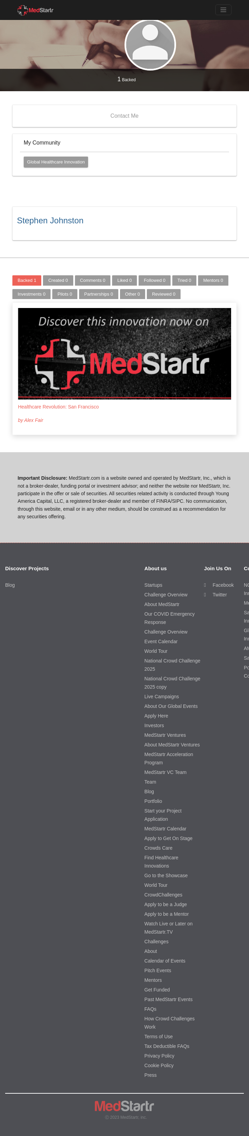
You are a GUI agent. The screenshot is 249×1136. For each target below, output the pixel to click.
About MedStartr (162, 604)
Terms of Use (158, 1036)
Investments (31, 294)
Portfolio (153, 801)
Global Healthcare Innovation (56, 161)
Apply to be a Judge (165, 904)
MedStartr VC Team (165, 772)
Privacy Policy (159, 1056)
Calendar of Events (164, 961)
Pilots (64, 294)
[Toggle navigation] (223, 9)
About (150, 951)
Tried (184, 280)
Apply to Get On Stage (168, 838)
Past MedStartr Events (168, 999)
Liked (124, 280)
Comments (93, 280)
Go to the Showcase (166, 875)
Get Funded (157, 989)
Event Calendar (161, 641)
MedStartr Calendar (165, 828)
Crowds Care (158, 848)
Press (150, 1075)
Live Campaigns (161, 696)
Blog (10, 585)
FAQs (150, 1009)
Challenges (156, 941)
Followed (154, 280)
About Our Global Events (171, 706)
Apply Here (156, 716)
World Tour (155, 651)
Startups (153, 585)
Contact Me (124, 116)
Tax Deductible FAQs (167, 1046)
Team (150, 782)
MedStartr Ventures (165, 735)
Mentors (213, 280)
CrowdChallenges (163, 895)
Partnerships (98, 294)
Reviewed (163, 294)
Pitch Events (157, 970)
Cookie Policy (159, 1065)
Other (132, 294)
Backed (126, 79)
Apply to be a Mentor (166, 914)
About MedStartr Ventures (172, 744)
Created (58, 280)
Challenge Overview (165, 594)
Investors (154, 725)
